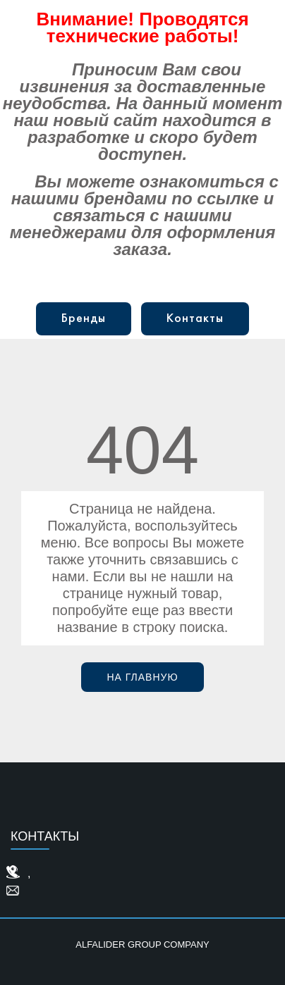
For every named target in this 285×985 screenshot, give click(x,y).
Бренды (83, 319)
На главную (142, 677)
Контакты (195, 319)
